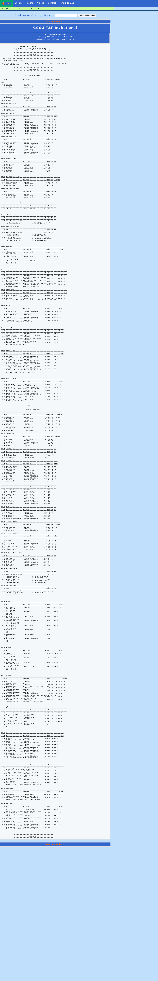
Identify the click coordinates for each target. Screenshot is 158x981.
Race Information (54, 21)
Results (29, 3)
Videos (40, 3)
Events (18, 3)
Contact (52, 3)
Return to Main (67, 3)
